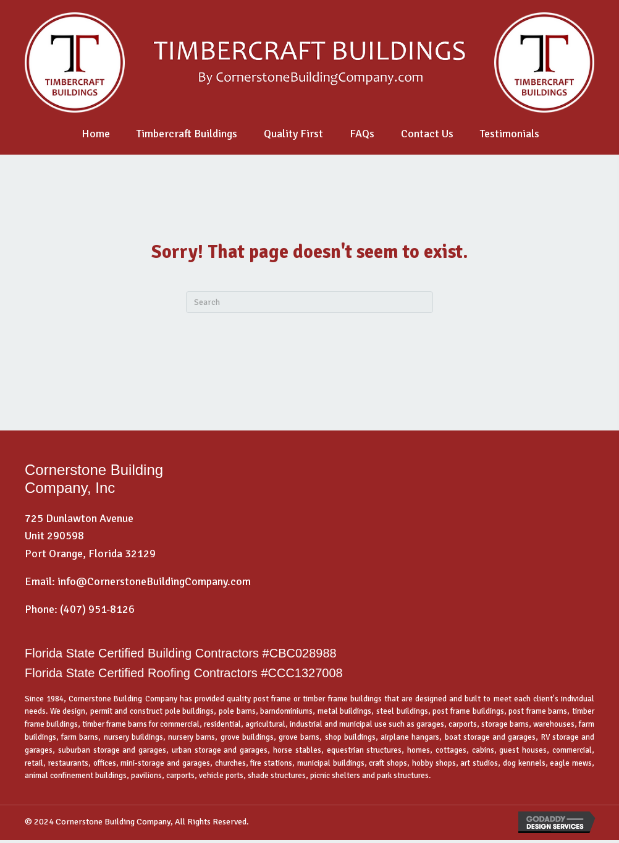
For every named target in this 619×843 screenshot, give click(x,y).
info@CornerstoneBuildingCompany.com (154, 581)
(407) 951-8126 (97, 609)
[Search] (309, 302)
